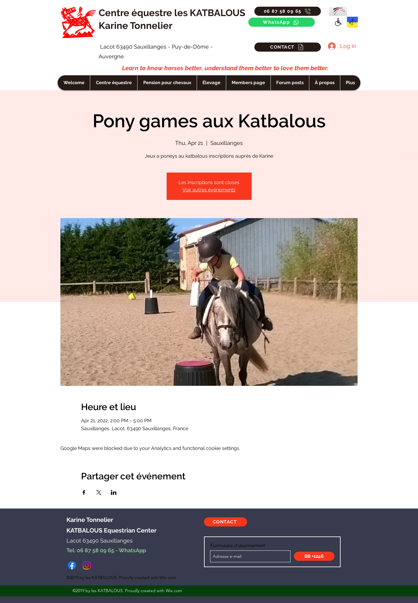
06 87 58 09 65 (95, 550)
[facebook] (71, 565)
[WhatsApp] (281, 22)
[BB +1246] (314, 556)
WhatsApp (132, 550)
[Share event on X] (99, 492)
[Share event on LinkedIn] (114, 492)
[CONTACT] (287, 47)
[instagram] (86, 565)
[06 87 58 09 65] (287, 11)
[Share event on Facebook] (84, 492)
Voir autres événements (209, 190)
